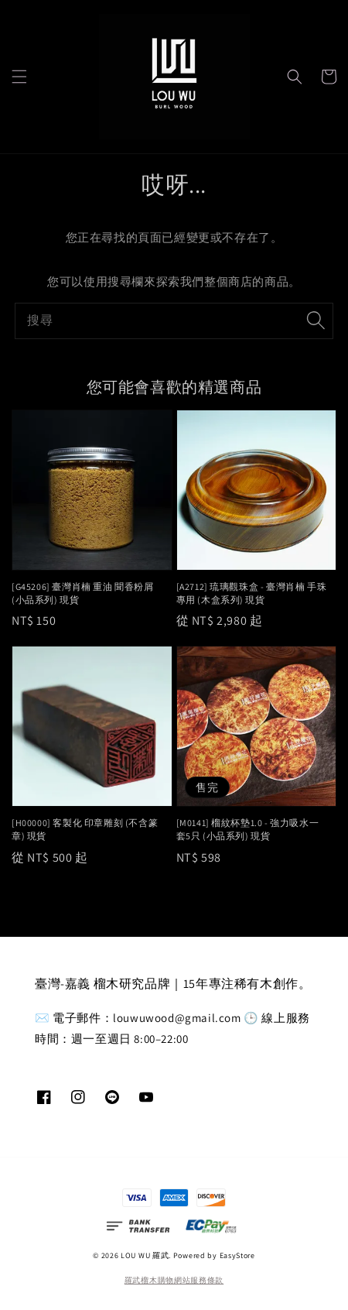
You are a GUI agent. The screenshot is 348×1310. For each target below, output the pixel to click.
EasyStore (237, 1255)
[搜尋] (316, 320)
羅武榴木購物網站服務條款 (174, 1280)
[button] (19, 77)
